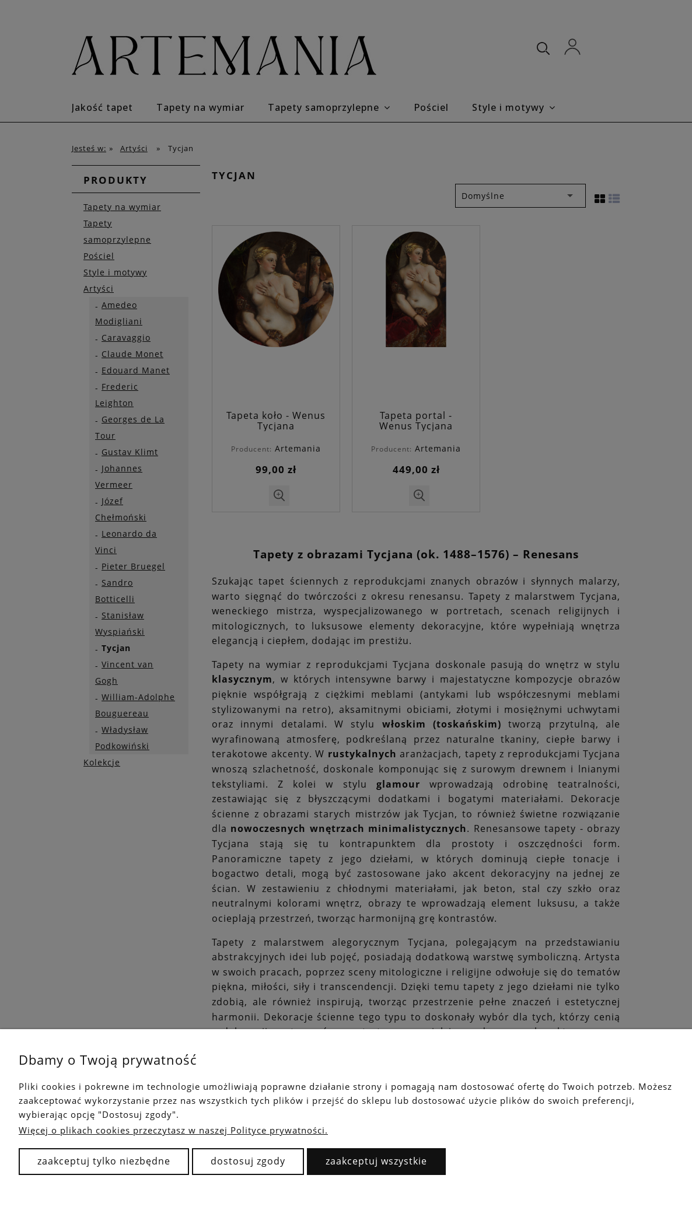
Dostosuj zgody (248, 1161)
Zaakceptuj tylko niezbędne (103, 1161)
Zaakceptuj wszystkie (376, 1161)
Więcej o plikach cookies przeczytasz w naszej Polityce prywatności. (173, 1130)
